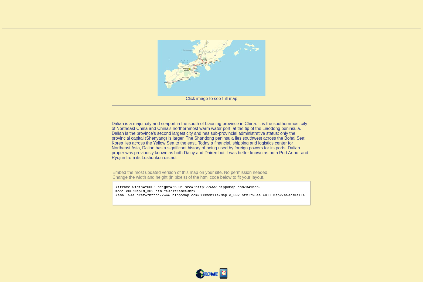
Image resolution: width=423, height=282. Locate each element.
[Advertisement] (211, 14)
